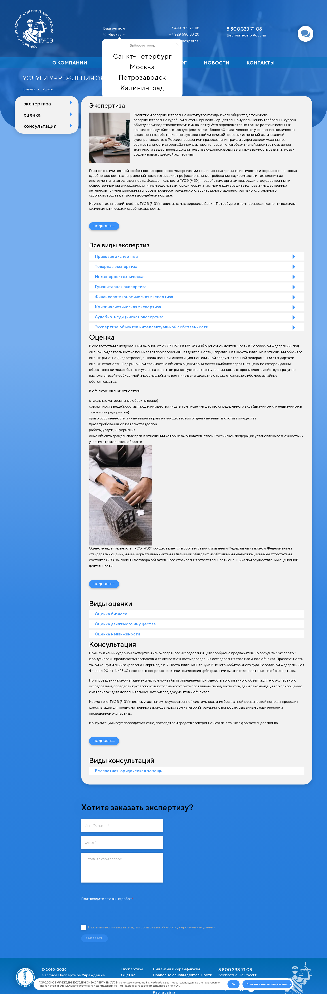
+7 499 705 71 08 (184, 28)
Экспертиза (37, 104)
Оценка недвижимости (117, 634)
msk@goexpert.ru (185, 40)
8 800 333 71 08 (244, 29)
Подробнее (104, 226)
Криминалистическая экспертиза (128, 306)
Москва (142, 67)
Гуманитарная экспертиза (121, 286)
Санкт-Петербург (142, 56)
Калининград (142, 88)
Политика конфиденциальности (269, 984)
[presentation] (115, 910)
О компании (69, 63)
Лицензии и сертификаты (176, 969)
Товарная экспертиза (116, 266)
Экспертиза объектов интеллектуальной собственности (151, 327)
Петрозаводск (142, 77)
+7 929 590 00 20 (184, 34)
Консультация (40, 126)
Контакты (260, 63)
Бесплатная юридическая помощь (128, 770)
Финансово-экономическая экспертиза (134, 296)
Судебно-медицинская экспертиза (129, 316)
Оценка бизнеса (111, 613)
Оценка (32, 115)
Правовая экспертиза (116, 256)
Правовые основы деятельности (182, 975)
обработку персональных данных (188, 927)
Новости (216, 63)
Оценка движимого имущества (125, 624)
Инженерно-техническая (120, 276)
